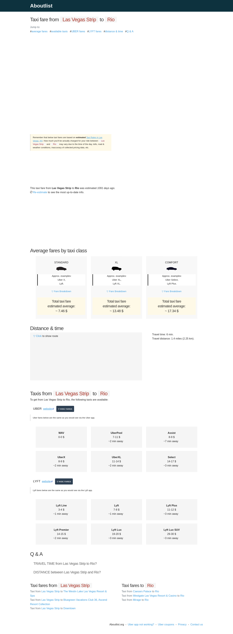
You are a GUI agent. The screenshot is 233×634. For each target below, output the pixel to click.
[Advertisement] (116, 56)
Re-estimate (38, 192)
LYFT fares (95, 31)
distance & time (114, 31)
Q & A (130, 31)
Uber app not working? (141, 624)
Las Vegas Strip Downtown (53, 608)
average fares (40, 31)
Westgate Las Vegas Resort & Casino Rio (153, 595)
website (47, 408)
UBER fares (78, 31)
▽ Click (37, 336)
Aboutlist (41, 6)
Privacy (182, 624)
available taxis (59, 31)
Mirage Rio (135, 600)
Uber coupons (166, 624)
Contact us (196, 624)
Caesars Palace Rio (140, 591)
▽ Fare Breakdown (61, 291)
